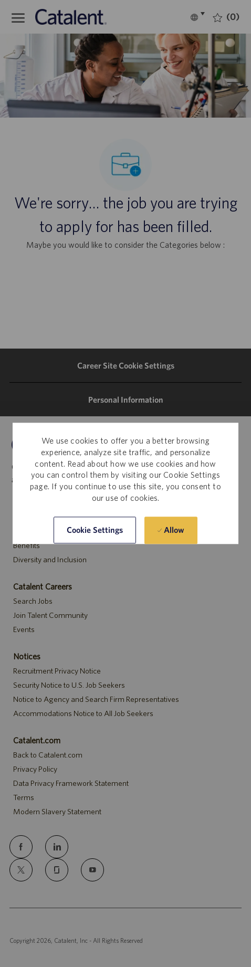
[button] (95, 530)
